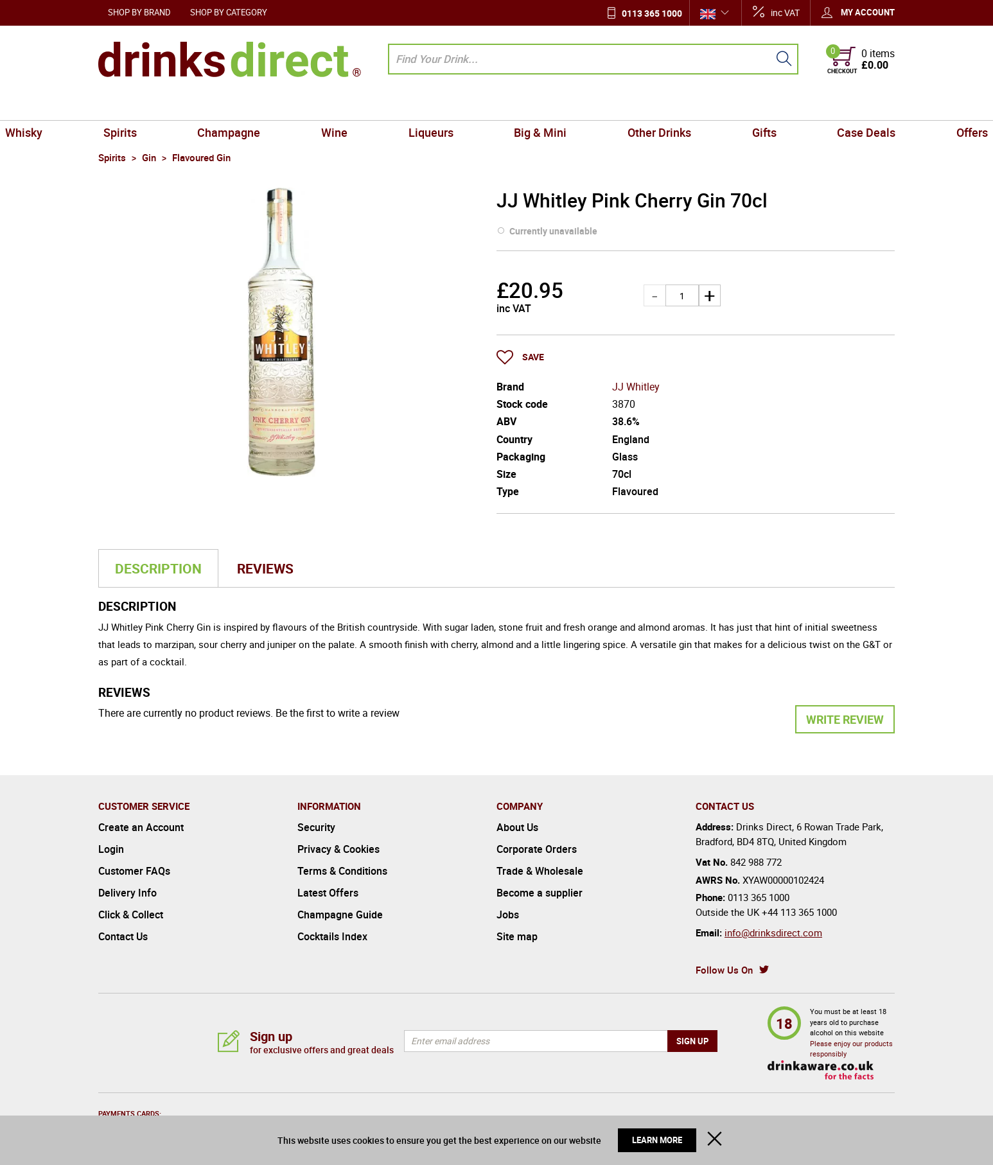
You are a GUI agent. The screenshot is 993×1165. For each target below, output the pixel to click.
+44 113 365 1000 (799, 912)
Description (158, 568)
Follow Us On (724, 969)
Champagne (283, 105)
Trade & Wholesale (539, 871)
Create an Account (141, 827)
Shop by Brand (139, 12)
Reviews (265, 568)
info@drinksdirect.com (773, 932)
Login (111, 849)
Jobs (507, 914)
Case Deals (789, 105)
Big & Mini (529, 105)
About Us (517, 827)
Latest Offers (327, 893)
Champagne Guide (340, 914)
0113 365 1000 (652, 13)
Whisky (122, 105)
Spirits (196, 105)
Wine (367, 105)
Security (316, 827)
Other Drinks (626, 105)
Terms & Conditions (342, 871)
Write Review (845, 719)
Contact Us (123, 936)
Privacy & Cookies (338, 849)
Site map (517, 936)
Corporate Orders (536, 849)
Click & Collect (130, 914)
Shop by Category (228, 12)
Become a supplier (539, 893)
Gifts (710, 105)
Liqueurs (441, 105)
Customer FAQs (134, 871)
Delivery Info (127, 893)
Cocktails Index (332, 936)
